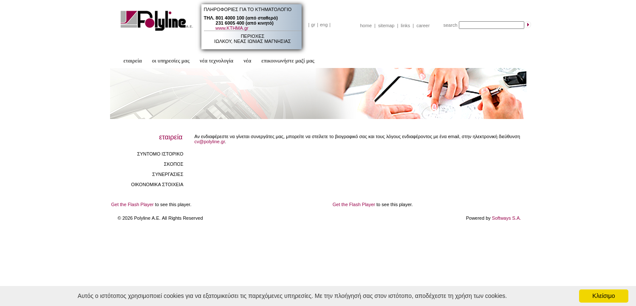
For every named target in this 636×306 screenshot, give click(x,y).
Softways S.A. (506, 218)
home (366, 25)
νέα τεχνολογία (216, 60)
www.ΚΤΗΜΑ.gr (232, 28)
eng (324, 24)
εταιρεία (133, 60)
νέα (247, 60)
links (405, 25)
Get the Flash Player (132, 204)
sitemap (386, 25)
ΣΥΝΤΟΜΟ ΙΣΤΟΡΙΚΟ (160, 153)
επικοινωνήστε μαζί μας (287, 60)
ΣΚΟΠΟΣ (174, 164)
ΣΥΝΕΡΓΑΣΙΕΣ (167, 174)
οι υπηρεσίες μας (170, 60)
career (423, 25)
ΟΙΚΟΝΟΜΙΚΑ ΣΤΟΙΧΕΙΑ (157, 184)
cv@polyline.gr (210, 141)
